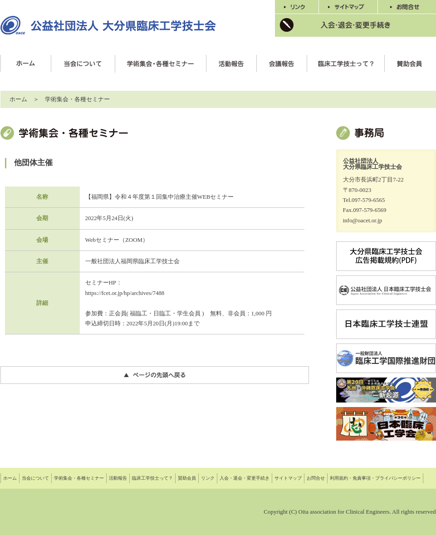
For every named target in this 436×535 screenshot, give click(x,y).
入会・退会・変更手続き (244, 478)
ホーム (18, 99)
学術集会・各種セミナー (79, 478)
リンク (208, 478)
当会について (35, 478)
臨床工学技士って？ (152, 478)
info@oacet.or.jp (362, 220)
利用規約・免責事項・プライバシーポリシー (375, 478)
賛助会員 (187, 478)
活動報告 (118, 478)
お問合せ (316, 478)
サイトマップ (288, 478)
